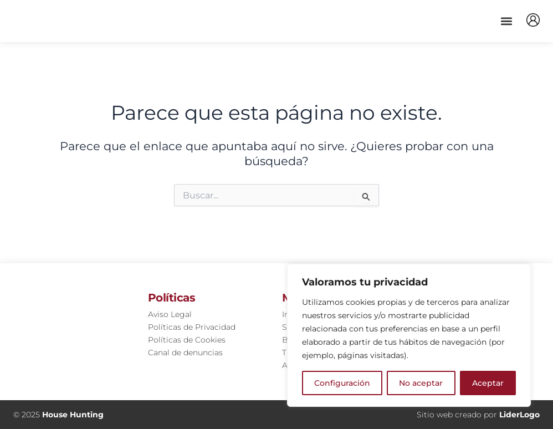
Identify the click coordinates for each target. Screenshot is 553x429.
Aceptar (488, 383)
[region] (409, 335)
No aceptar (421, 383)
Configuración (342, 383)
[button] (506, 21)
